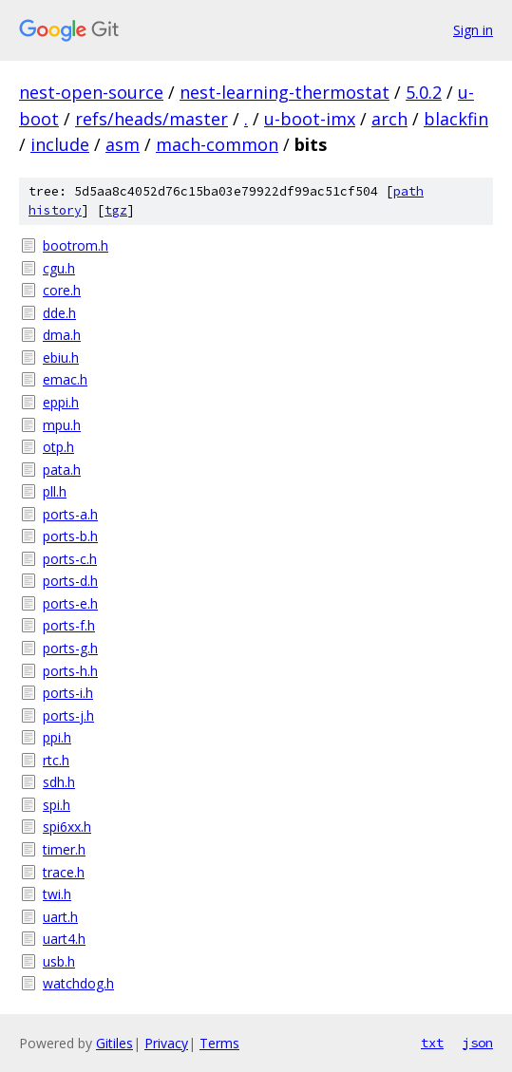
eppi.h (61, 402)
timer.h (64, 849)
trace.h (64, 872)
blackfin (456, 118)
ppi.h (57, 737)
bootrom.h (75, 245)
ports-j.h (68, 715)
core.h (62, 290)
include (59, 144)
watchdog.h (78, 983)
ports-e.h (70, 603)
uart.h (60, 917)
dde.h (59, 313)
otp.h (58, 447)
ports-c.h (70, 559)
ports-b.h (70, 536)
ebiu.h (61, 357)
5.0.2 (424, 92)
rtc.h (56, 760)
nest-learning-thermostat (284, 92)
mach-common (217, 144)
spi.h (56, 805)
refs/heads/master (151, 118)
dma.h (62, 335)
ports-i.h (68, 693)
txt (432, 1042)
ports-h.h (70, 671)
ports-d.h (70, 581)
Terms (219, 1043)
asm (122, 144)
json (478, 1042)
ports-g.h (70, 648)
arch (389, 118)
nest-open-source (91, 92)
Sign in (473, 30)
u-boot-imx (309, 118)
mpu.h (62, 425)
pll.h (54, 491)
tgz (115, 210)
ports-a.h (70, 514)
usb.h (59, 961)
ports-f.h (69, 625)
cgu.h (59, 268)
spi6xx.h (67, 827)
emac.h (65, 379)
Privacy (166, 1043)
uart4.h (64, 939)
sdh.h (59, 782)
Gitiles (114, 1043)
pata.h (62, 470)
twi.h (57, 894)
